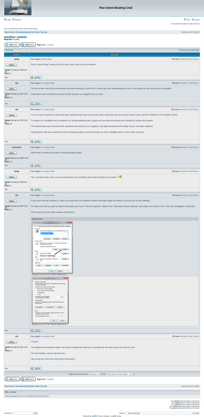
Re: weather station (48, 83)
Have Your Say (41, 32)
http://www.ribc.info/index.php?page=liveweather (53, 359)
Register (16, 20)
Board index (9, 32)
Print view (9, 50)
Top (6, 77)
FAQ (187, 20)
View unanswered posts (13, 29)
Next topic (195, 50)
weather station (15, 37)
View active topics (31, 29)
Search (196, 20)
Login (7, 20)
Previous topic (184, 50)
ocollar (16, 39)
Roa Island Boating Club (25, 32)
